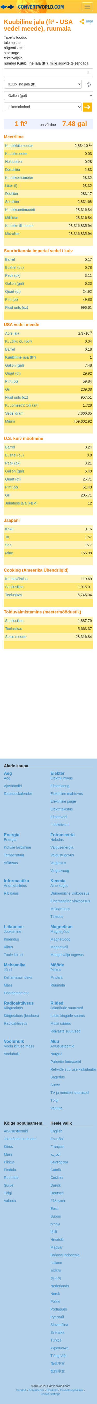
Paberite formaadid (65, 1062)
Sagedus (57, 1077)
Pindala (56, 977)
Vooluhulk (12, 1054)
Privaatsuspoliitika (71, 1390)
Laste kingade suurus (67, 1016)
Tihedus (56, 916)
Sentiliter (12, 202)
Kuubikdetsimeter (19, 178)
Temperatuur (14, 855)
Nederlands (59, 1286)
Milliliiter (11, 218)
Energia (10, 840)
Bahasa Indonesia (64, 1255)
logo (48, 6)
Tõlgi (54, 1100)
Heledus (57, 840)
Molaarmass (60, 909)
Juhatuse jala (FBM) (21, 503)
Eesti (54, 1208)
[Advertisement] (60, 48)
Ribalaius (11, 893)
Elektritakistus (61, 809)
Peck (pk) (12, 275)
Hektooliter (14, 162)
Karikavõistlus (16, 579)
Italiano (56, 1263)
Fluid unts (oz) (16, 307)
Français (57, 1147)
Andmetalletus (15, 886)
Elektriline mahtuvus (66, 794)
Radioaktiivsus (15, 1023)
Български (59, 1162)
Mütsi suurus (60, 1023)
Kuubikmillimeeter (19, 226)
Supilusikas (14, 587)
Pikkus (55, 970)
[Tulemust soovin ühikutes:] (48, 95)
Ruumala (57, 985)
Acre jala (12, 333)
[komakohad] (43, 106)
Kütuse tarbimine (17, 847)
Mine (9, 553)
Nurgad (56, 1054)
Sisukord (52, 1390)
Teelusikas (13, 595)
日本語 (55, 1270)
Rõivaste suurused (65, 1031)
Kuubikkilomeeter (19, 146)
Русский (57, 1317)
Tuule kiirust (13, 955)
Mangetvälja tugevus (67, 955)
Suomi (55, 1216)
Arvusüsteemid (62, 1046)
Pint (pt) (11, 299)
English (56, 1131)
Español (57, 1139)
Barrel (10, 259)
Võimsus (11, 863)
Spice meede (15, 637)
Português (58, 1309)
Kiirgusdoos (13, 1008)
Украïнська (59, 1348)
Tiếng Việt (58, 1356)
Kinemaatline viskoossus (70, 901)
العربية (55, 1154)
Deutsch (57, 1193)
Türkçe (56, 1340)
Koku (9, 529)
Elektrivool (58, 817)
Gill (7, 389)
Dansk (55, 1185)
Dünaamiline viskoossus (69, 893)
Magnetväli (59, 947)
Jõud (8, 970)
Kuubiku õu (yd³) (18, 341)
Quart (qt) (13, 291)
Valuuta (56, 1108)
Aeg (7, 778)
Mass (8, 985)
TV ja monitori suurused (69, 1093)
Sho (8, 545)
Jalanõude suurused (66, 1008)
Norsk (55, 1294)
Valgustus (58, 863)
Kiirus (8, 947)
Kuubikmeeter (16, 154)
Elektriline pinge (63, 801)
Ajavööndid (13, 786)
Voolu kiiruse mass (19, 1046)
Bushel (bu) (14, 267)
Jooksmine (12, 931)
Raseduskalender (18, 794)
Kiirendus (11, 939)
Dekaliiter (12, 170)
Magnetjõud (59, 931)
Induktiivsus (59, 825)
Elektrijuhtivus (61, 778)
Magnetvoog (60, 939)
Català (55, 1170)
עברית (55, 1224)
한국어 (55, 1278)
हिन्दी (53, 1232)
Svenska (57, 1332)
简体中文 (57, 1363)
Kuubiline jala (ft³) (20, 357)
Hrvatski (57, 1239)
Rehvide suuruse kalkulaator (73, 1069)
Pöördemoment (16, 993)
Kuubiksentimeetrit (20, 210)
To (7, 537)
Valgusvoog (59, 871)
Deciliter (11, 194)
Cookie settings (50, 1393)
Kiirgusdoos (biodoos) (21, 1016)
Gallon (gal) (14, 283)
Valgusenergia (61, 847)
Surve (55, 1085)
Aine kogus (59, 886)
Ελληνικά (57, 1201)
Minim (10, 421)
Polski (55, 1301)
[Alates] (43, 84)
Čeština (56, 1178)
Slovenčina (59, 1325)
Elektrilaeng (59, 786)
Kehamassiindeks (18, 977)
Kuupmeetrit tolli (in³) (22, 405)
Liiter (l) (11, 186)
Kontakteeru (36, 1390)
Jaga (86, 21)
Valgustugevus (62, 855)
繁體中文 (57, 1371)
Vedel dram (14, 413)
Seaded (21, 1390)
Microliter (12, 234)
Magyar (56, 1247)
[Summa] (48, 72)
